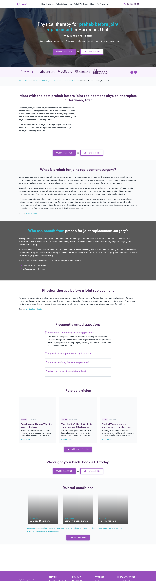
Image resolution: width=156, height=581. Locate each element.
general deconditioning (37, 528)
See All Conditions (78, 538)
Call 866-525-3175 (64, 52)
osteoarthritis (115, 528)
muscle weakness (57, 528)
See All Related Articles (78, 449)
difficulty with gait (99, 528)
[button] (131, 72)
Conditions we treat (71, 81)
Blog (92, 4)
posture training (73, 528)
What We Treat (81, 4)
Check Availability (92, 52)
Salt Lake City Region (43, 81)
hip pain (86, 528)
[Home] (22, 4)
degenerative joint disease (47, 531)
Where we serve (26, 81)
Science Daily (31, 213)
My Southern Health (34, 309)
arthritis (31, 531)
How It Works (47, 4)
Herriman (57, 81)
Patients (24, 419)
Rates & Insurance (64, 4)
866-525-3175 (131, 4)
